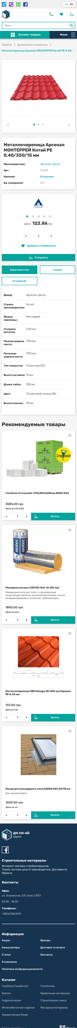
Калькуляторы (11, 947)
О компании (9, 961)
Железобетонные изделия (18, 1007)
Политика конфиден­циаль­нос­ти (22, 969)
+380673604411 (11, 913)
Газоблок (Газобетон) (15, 986)
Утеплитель (47, 986)
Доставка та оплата (52, 947)
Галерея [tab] (57, 269)
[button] (34, 124)
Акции (6, 940)
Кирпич (6, 993)
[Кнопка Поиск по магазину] (71, 25)
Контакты (46, 954)
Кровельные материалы (55, 993)
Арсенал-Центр (50, 164)
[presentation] (8, 124)
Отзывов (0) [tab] (19, 281)
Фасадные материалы (54, 1007)
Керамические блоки (15, 1014)
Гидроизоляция (11, 1000)
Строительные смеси (53, 1000)
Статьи (6, 954)
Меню (67, 35)
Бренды (45, 940)
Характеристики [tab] (19, 269)
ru (71, 4)
